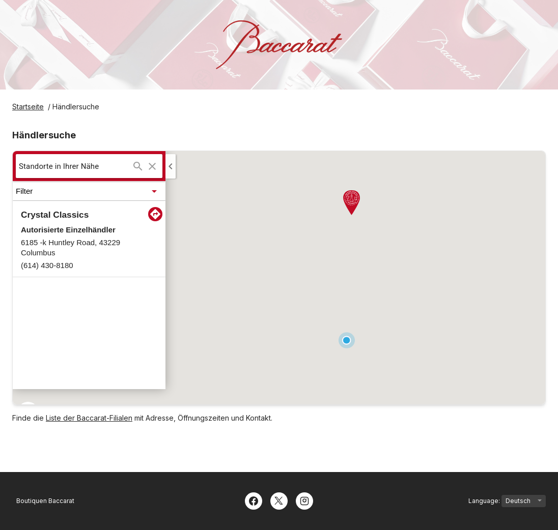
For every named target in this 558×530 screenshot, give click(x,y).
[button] (89, 191)
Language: (507, 501)
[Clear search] (152, 166)
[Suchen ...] (138, 166)
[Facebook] (253, 500)
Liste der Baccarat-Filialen (89, 418)
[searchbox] (75, 166)
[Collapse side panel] (170, 166)
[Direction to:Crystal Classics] (155, 214)
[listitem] (89, 239)
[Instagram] (304, 500)
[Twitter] (279, 500)
